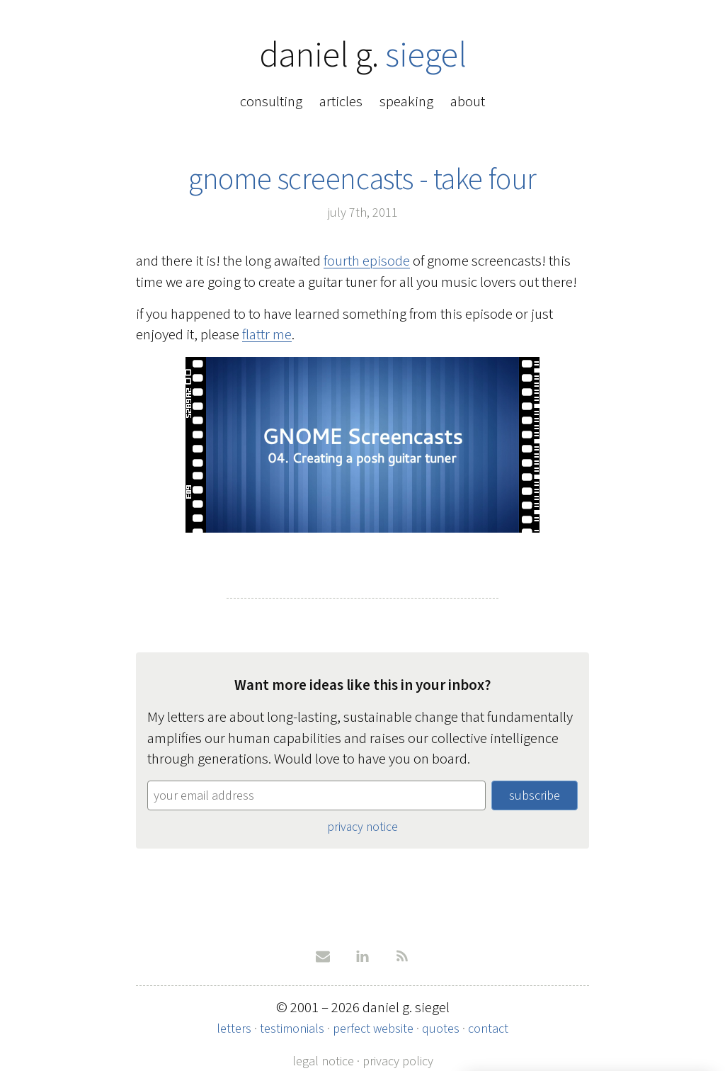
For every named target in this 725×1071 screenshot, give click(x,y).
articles (340, 101)
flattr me (267, 334)
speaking (406, 101)
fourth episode (367, 261)
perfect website (373, 1028)
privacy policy (397, 1061)
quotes (440, 1028)
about (467, 101)
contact (488, 1028)
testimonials (292, 1028)
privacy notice (362, 826)
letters (234, 1028)
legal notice (323, 1061)
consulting (271, 101)
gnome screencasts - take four (362, 179)
